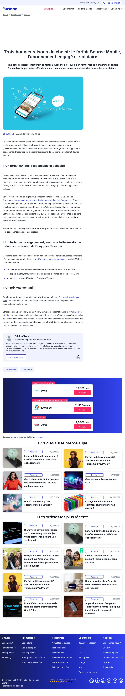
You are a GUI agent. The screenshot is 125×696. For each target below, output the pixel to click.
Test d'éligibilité (59, 648)
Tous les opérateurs (87, 672)
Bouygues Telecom (87, 643)
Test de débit (58, 652)
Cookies (106, 662)
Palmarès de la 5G (60, 667)
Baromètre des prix (61, 662)
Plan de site (108, 667)
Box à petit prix (29, 648)
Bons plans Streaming (32, 662)
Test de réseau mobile (62, 657)
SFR (80, 652)
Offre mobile (10, 369)
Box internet (7, 643)
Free (80, 648)
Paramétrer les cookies (12, 686)
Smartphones (8, 652)
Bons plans (27, 643)
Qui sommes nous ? (112, 643)
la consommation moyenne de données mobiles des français (39, 200)
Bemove (5, 683)
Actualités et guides (61, 643)
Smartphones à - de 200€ (34, 657)
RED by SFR (83, 657)
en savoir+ (39, 437)
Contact (106, 648)
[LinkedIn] (78, 357)
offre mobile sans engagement (51, 259)
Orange (81, 662)
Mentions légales (110, 652)
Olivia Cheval (8, 134)
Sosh (80, 667)
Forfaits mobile (9, 648)
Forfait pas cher (29, 652)
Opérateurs (27, 369)
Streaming (6, 657)
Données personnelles (113, 657)
